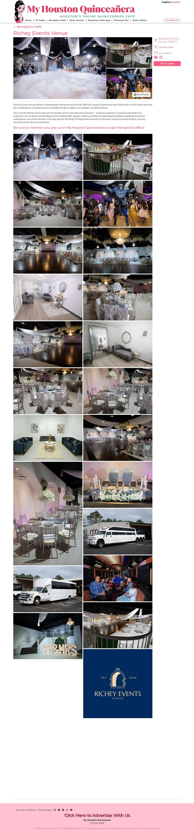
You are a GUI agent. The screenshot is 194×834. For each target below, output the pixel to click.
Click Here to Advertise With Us (97, 815)
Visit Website (163, 53)
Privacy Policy (45, 810)
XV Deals (40, 20)
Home (28, 20)
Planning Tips (121, 20)
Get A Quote (167, 63)
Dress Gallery (139, 20)
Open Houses (76, 20)
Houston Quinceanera (118, 828)
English (166, 2)
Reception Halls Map (99, 20)
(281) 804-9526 (163, 47)
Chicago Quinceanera (70, 828)
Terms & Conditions (26, 810)
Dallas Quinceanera (94, 828)
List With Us (172, 20)
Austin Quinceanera (45, 828)
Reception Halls (57, 20)
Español (176, 2)
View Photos (141, 94)
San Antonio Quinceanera (146, 828)
